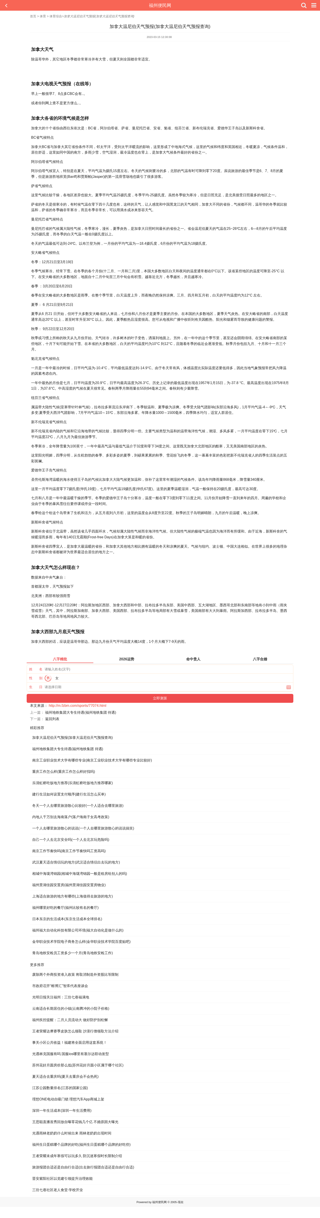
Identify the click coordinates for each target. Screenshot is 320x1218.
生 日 (35, 687)
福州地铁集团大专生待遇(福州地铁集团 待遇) (80, 712)
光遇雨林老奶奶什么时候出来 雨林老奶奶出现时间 (71, 1133)
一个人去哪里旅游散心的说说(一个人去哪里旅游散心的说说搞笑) (83, 828)
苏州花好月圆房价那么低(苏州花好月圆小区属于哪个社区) (78, 1065)
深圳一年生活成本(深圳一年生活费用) (62, 1110)
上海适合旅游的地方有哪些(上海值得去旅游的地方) (72, 896)
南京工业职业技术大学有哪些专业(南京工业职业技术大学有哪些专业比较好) (92, 760)
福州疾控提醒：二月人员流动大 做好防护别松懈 (70, 1020)
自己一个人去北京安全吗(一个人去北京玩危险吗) (70, 839)
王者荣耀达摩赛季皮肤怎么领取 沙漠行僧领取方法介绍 (75, 1031)
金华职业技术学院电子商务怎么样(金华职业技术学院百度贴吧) (81, 942)
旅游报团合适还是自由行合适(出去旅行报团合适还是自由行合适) (83, 1167)
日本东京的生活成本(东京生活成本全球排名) (67, 919)
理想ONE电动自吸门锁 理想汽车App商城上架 (68, 1099)
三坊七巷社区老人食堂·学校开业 (57, 1190)
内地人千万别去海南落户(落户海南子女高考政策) (70, 817)
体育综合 (56, 16)
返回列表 (52, 719)
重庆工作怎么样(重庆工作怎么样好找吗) (63, 771)
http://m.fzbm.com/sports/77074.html (77, 705)
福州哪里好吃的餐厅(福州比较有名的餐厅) (65, 907)
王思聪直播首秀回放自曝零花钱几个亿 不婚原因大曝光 (75, 1122)
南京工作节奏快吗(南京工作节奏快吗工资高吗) (69, 851)
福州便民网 (160, 5)
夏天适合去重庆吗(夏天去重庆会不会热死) (65, 1076)
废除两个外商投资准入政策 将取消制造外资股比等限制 (75, 974)
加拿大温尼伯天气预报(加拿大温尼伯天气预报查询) (72, 737)
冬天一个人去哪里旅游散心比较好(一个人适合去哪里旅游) (78, 805)
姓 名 (35, 669)
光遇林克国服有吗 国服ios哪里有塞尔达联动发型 (70, 1054)
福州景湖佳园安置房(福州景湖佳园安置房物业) (69, 885)
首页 (33, 16)
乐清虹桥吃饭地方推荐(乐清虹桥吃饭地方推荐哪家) (72, 783)
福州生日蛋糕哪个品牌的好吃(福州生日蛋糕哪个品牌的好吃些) (81, 1144)
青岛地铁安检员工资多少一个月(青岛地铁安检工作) (72, 953)
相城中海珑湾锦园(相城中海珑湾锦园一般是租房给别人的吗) (79, 873)
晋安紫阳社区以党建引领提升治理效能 (62, 1178)
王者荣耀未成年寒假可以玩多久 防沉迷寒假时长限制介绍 (77, 1156)
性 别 (35, 678)
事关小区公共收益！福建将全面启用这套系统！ (69, 1042)
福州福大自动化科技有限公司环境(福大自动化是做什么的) (78, 930)
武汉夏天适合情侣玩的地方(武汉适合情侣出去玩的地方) (76, 862)
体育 (43, 16)
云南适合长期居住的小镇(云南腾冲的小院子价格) (70, 1008)
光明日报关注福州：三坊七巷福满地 (60, 997)
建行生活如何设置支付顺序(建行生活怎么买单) (69, 794)
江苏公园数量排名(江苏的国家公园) (60, 1088)
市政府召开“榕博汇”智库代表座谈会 (60, 986)
